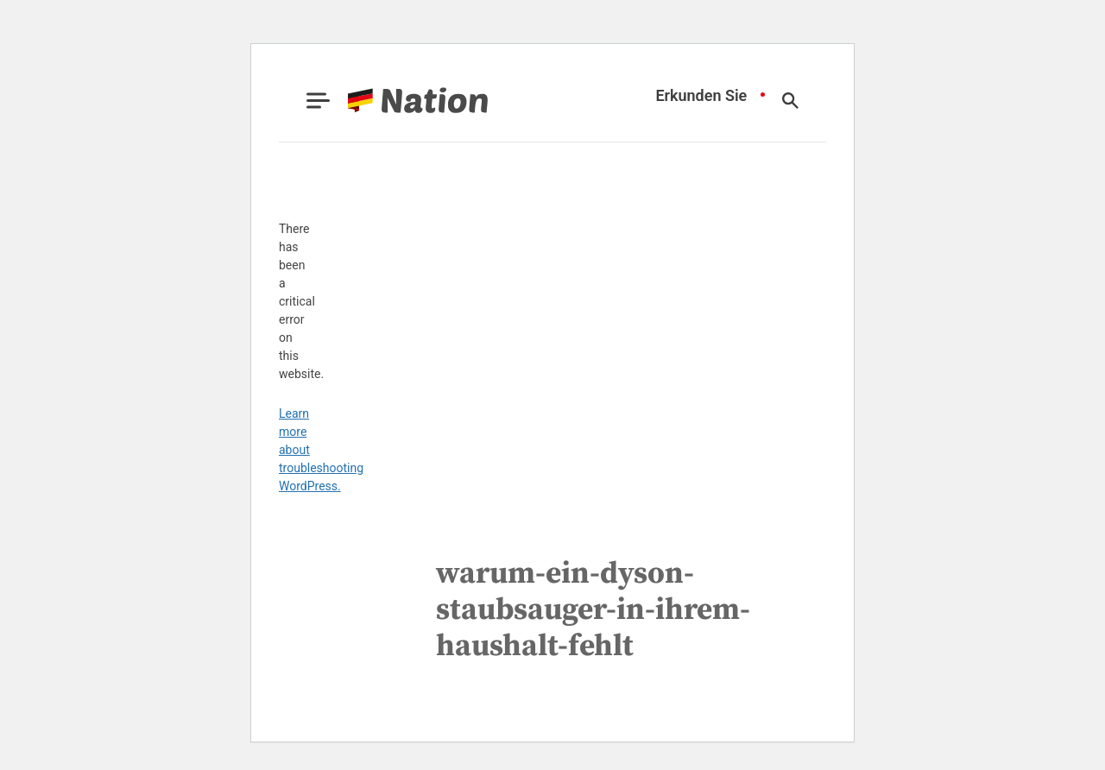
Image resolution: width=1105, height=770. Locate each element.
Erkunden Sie (701, 95)
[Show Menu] (318, 100)
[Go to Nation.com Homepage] (397, 100)
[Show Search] (790, 100)
